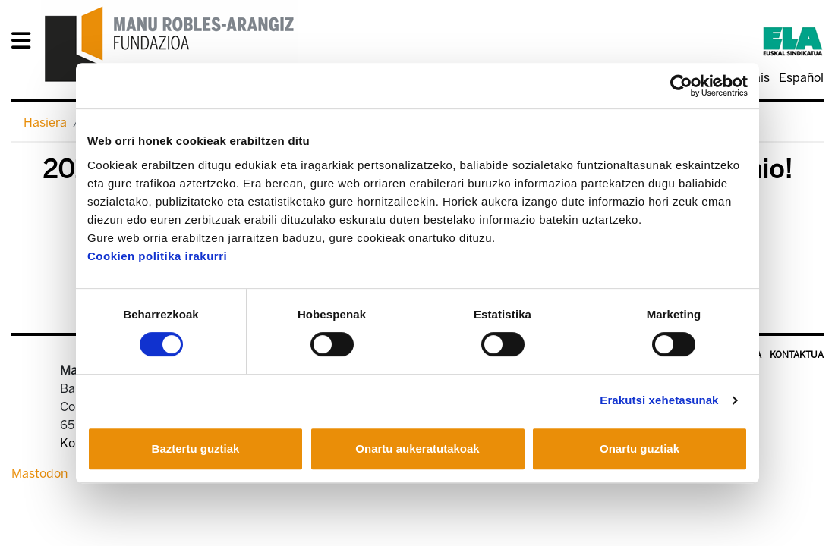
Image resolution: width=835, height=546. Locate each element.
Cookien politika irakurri (157, 255)
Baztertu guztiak (196, 448)
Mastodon (39, 473)
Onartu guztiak (639, 448)
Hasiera (45, 122)
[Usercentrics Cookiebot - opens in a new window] (681, 85)
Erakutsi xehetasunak (659, 400)
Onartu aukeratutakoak (417, 448)
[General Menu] (25, 44)
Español (801, 78)
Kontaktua (797, 355)
